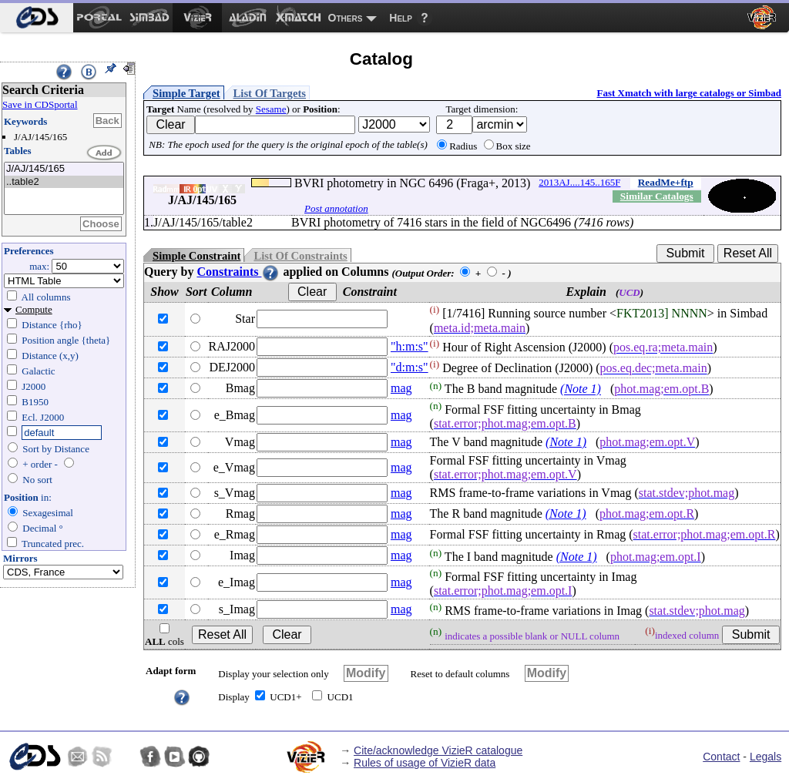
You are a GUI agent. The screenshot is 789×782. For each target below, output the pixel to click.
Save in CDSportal (40, 104)
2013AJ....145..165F (579, 182)
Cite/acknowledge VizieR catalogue (438, 750)
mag (401, 387)
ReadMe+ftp (665, 182)
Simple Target (186, 93)
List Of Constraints (300, 256)
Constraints (238, 271)
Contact (721, 756)
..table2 (64, 182)
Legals (765, 756)
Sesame (271, 109)
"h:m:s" (409, 346)
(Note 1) (580, 389)
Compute (33, 309)
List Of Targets (269, 93)
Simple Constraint (196, 256)
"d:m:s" (409, 367)
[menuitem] (36, 17)
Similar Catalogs (656, 196)
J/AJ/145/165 (64, 169)
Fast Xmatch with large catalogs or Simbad (688, 93)
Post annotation (336, 208)
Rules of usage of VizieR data (424, 763)
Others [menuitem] (345, 18)
